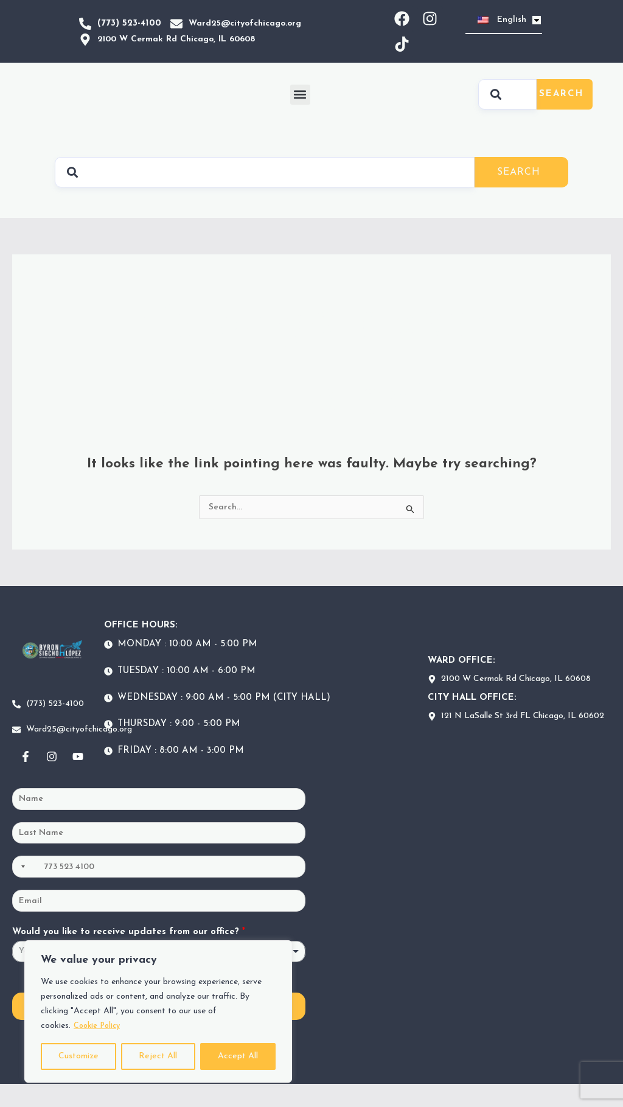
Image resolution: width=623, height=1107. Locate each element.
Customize (78, 1056)
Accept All (238, 1056)
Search (561, 104)
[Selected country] (21, 886)
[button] (300, 105)
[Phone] (158, 887)
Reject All (158, 1056)
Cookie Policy (100, 1025)
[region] (158, 1011)
